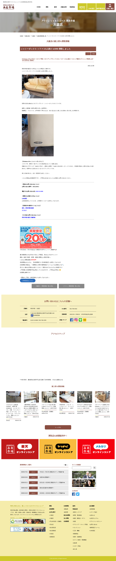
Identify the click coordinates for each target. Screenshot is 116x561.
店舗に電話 (110, 8)
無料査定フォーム (82, 7)
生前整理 (66, 521)
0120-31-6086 (39, 191)
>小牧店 (51, 515)
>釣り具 (75, 549)
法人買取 (66, 518)
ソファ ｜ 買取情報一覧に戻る (71, 286)
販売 (55, 7)
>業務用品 (75, 533)
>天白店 (51, 524)
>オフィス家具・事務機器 (79, 539)
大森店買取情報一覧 (41, 36)
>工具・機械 (76, 530)
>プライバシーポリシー (95, 521)
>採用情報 (92, 509)
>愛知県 (66, 509)
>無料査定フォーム (94, 527)
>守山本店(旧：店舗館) (55, 521)
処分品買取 (67, 515)
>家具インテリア (77, 512)
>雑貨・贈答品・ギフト (79, 518)
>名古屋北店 (52, 527)
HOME (39, 7)
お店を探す (52, 512)
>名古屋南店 (52, 530)
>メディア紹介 (93, 512)
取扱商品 (72, 7)
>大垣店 (51, 533)
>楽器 (74, 521)
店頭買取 (51, 509)
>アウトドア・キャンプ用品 (80, 524)
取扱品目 (75, 509)
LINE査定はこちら (27, 280)
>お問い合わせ (93, 524)
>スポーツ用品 (77, 546)
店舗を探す (64, 7)
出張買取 (66, 506)
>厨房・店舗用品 (77, 536)
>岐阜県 (66, 512)
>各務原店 (52, 536)
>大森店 (51, 518)
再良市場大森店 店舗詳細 (28, 217)
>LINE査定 (92, 530)
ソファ (88, 53)
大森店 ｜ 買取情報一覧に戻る (44, 286)
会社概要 (91, 506)
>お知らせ (92, 515)
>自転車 (75, 543)
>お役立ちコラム (93, 518)
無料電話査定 (100, 8)
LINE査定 (91, 8)
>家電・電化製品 (77, 515)
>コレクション (77, 527)
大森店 (33, 36)
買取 (47, 7)
